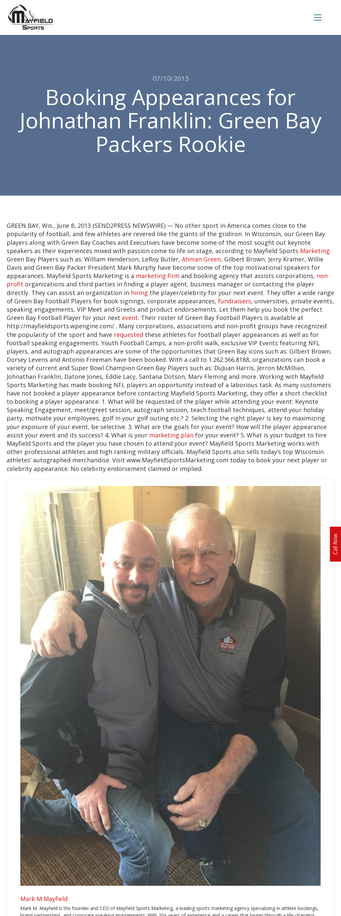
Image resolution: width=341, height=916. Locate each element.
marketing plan (171, 435)
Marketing (315, 251)
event (130, 318)
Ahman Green (201, 259)
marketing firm (157, 276)
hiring (139, 293)
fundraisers (234, 301)
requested (128, 335)
